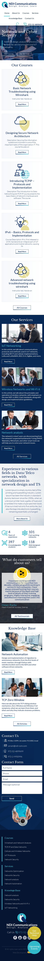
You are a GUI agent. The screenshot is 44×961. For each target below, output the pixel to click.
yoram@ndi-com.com (17, 746)
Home (7, 14)
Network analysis (12, 432)
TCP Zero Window (13, 699)
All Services (22, 457)
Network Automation (15, 654)
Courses (26, 14)
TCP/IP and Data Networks (16, 847)
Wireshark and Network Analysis (18, 843)
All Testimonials (22, 616)
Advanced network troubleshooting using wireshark (22, 283)
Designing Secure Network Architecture (22, 134)
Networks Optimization (14, 871)
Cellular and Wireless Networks (17, 851)
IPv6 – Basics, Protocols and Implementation (22, 233)
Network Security (12, 859)
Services (35, 14)
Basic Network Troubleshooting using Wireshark (22, 91)
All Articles (22, 724)
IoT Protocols (10, 855)
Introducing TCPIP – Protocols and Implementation (22, 184)
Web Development (20, 953)
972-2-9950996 (15, 757)
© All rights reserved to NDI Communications (22, 949)
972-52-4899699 (15, 751)
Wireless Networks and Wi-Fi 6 (21, 389)
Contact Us (29, 19)
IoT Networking (11, 345)
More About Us (22, 519)
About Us (15, 14)
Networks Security (12, 875)
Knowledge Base (15, 19)
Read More (22, 104)
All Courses (22, 308)
